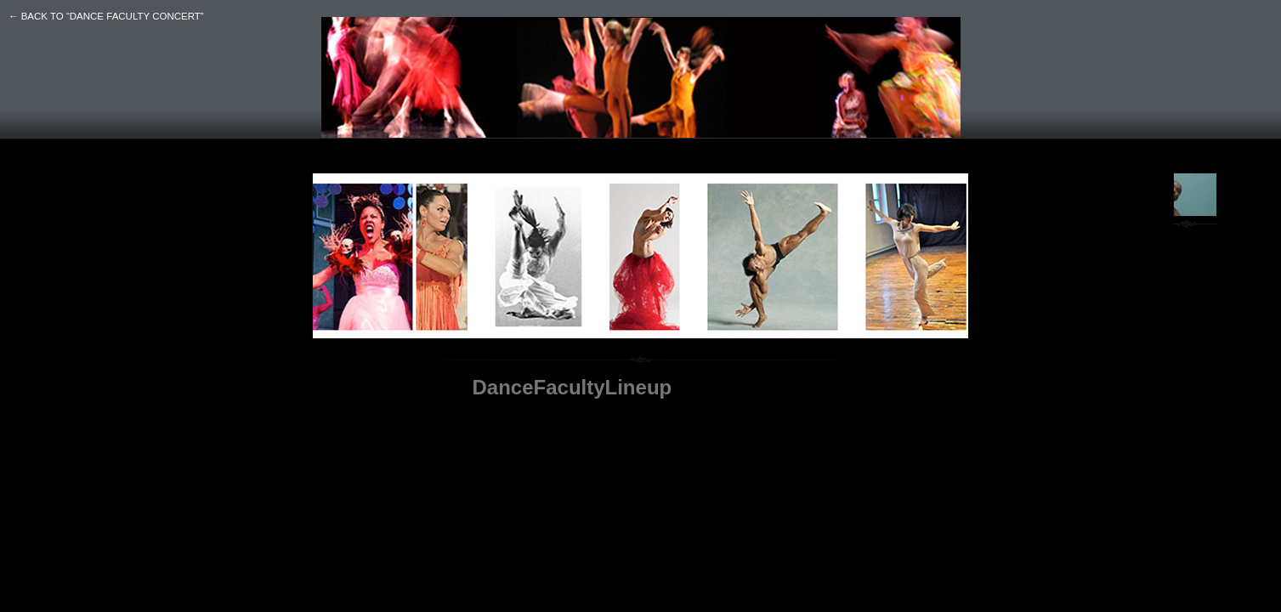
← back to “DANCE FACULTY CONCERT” (106, 16)
